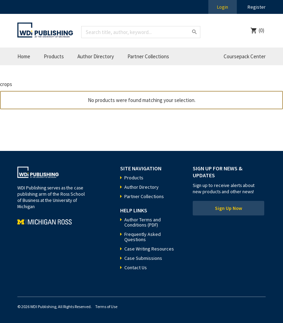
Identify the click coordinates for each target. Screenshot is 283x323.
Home (23, 56)
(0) (261, 30)
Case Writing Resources (149, 249)
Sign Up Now (228, 208)
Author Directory (95, 56)
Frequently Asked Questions (142, 237)
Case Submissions (143, 258)
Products (54, 56)
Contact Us (135, 267)
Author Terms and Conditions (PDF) (142, 222)
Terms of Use (106, 306)
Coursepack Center (245, 56)
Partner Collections (148, 56)
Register (257, 7)
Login (222, 7)
